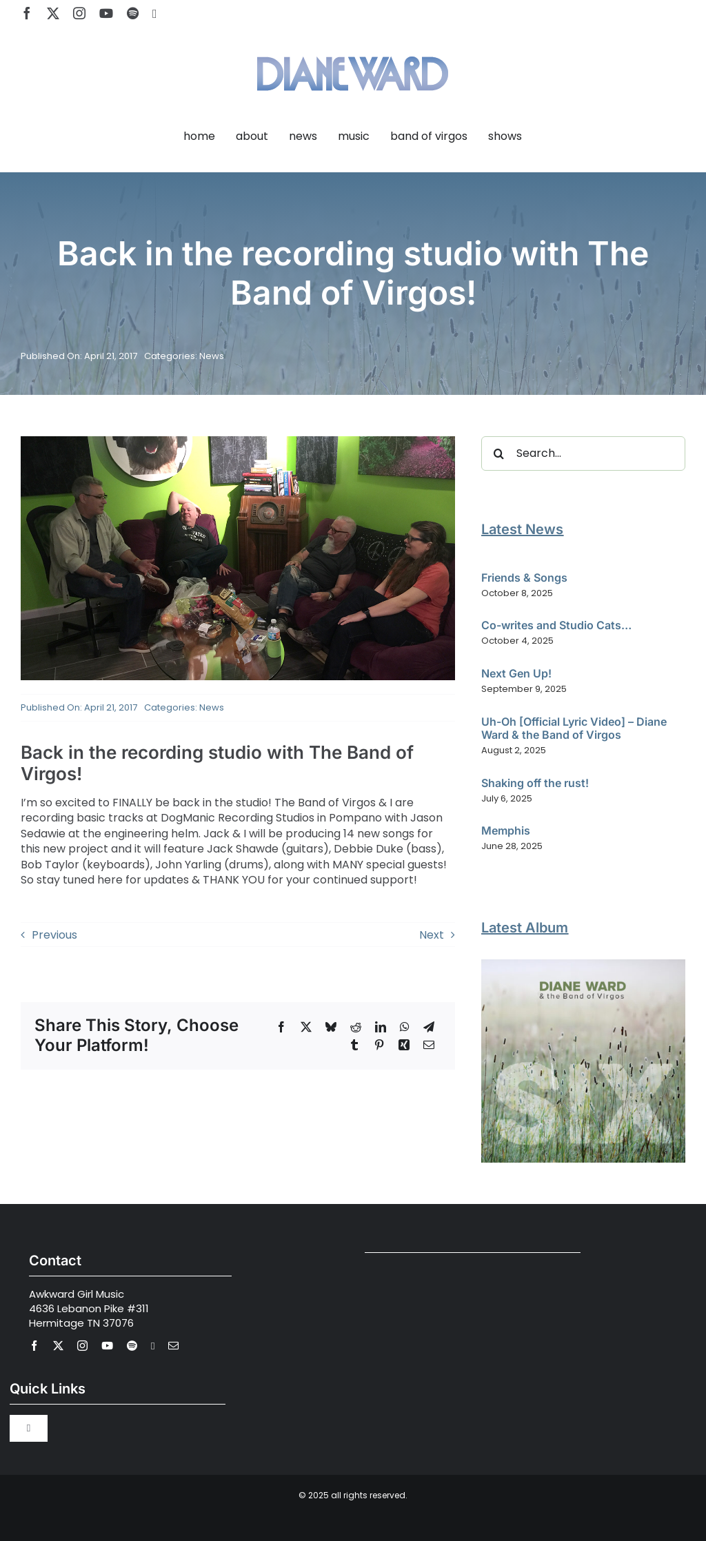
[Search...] (583, 453)
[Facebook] (281, 1027)
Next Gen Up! (516, 673)
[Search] (498, 453)
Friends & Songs (524, 577)
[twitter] (53, 13)
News (211, 356)
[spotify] (133, 13)
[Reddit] (355, 1027)
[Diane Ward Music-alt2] (352, 48)
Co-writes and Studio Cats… (556, 625)
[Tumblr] (354, 1045)
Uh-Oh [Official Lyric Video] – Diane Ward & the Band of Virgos (574, 728)
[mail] (173, 1345)
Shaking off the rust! (535, 783)
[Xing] (404, 1045)
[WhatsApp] (404, 1027)
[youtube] (106, 13)
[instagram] (79, 13)
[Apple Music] (154, 14)
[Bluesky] (331, 1027)
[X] (306, 1027)
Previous (54, 935)
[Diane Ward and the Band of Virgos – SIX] (583, 964)
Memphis (505, 830)
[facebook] (27, 13)
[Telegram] (428, 1027)
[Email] (428, 1045)
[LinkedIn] (380, 1027)
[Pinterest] (379, 1045)
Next (431, 935)
